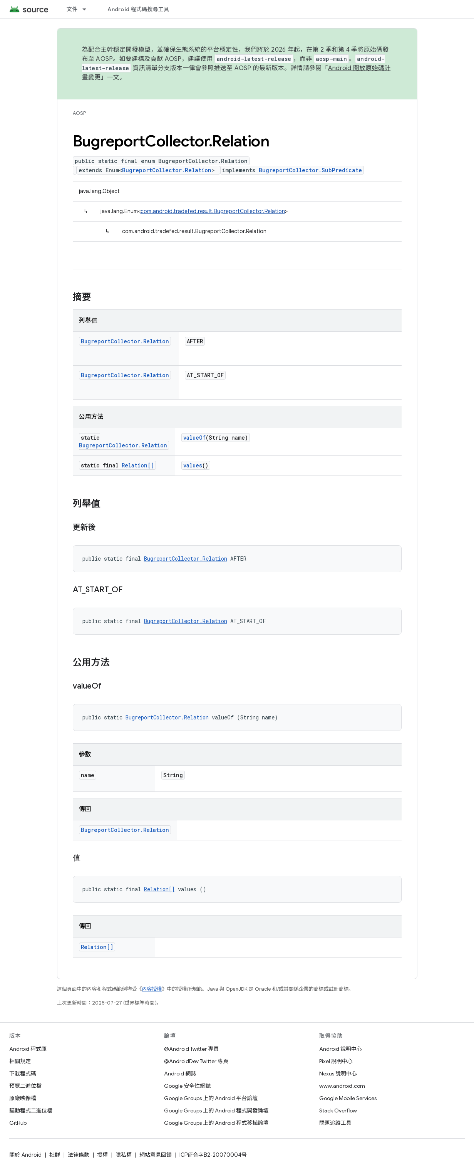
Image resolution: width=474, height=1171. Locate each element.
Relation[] (138, 465)
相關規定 (20, 1061)
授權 (102, 1155)
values (192, 465)
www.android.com (342, 1085)
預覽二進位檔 (25, 1085)
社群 (54, 1155)
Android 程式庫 (28, 1048)
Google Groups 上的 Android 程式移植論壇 (216, 1122)
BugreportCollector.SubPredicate (310, 170)
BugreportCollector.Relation (166, 170)
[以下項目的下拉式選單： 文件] (87, 9)
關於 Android (25, 1155)
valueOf (194, 437)
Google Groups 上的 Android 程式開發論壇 (216, 1110)
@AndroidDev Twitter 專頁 (196, 1061)
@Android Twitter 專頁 (191, 1048)
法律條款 (78, 1155)
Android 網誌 (180, 1073)
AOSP (79, 113)
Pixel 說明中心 (336, 1061)
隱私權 (124, 1155)
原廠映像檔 (22, 1098)
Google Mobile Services (348, 1098)
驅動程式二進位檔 (30, 1110)
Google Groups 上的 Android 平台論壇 (211, 1098)
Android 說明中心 (340, 1048)
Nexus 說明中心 (338, 1073)
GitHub (18, 1122)
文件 (72, 9)
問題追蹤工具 (335, 1122)
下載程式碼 (22, 1073)
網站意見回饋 (155, 1155)
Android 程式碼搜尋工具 (138, 9)
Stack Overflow (338, 1110)
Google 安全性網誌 (187, 1085)
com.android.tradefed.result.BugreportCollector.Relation (213, 211)
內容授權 (152, 989)
